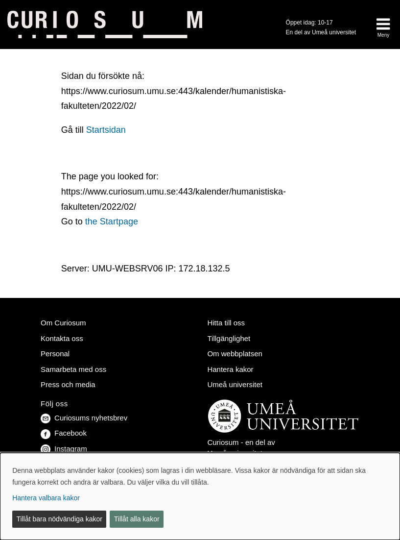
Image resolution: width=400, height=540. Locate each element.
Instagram (64, 448)
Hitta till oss (226, 323)
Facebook (64, 433)
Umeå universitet (234, 384)
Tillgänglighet (228, 338)
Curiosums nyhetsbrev (84, 418)
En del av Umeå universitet (321, 32)
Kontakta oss (62, 338)
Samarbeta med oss (73, 369)
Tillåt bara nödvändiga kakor (59, 519)
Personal (55, 353)
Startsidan (106, 130)
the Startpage (111, 221)
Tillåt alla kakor (137, 519)
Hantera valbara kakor (46, 498)
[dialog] (200, 496)
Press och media (68, 384)
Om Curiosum (63, 323)
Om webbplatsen (234, 353)
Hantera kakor (230, 369)
